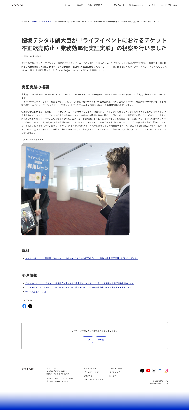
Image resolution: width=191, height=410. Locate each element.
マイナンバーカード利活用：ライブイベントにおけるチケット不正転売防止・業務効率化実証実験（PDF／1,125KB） (81, 258)
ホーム (35, 21)
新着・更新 (46, 21)
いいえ (101, 339)
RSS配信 (112, 376)
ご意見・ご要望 (115, 368)
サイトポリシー (90, 368)
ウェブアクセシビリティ (93, 379)
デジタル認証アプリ (35, 291)
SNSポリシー (89, 376)
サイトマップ (114, 372)
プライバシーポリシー (93, 372)
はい (88, 339)
